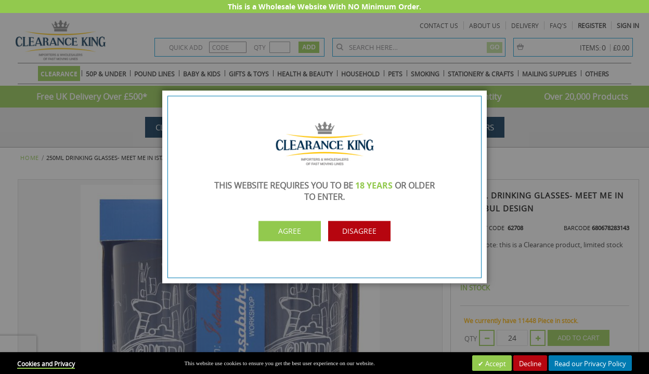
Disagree (370, 231)
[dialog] (324, 187)
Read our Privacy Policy (590, 363)
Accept (495, 363)
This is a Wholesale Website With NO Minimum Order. (324, 6)
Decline (530, 363)
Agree (279, 231)
